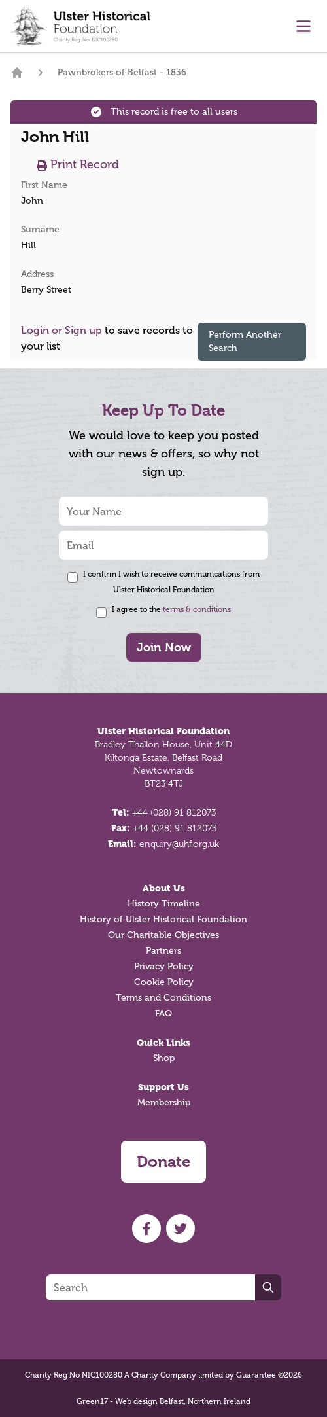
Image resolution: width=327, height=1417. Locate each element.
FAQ (163, 1013)
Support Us (163, 1087)
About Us (164, 888)
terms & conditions (197, 609)
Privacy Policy (164, 966)
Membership (163, 1102)
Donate (163, 1162)
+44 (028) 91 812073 (174, 812)
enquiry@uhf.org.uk (179, 843)
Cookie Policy (164, 982)
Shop (164, 1058)
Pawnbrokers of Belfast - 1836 (122, 72)
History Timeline (164, 903)
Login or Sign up (61, 330)
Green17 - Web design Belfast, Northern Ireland (163, 1401)
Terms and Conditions (163, 997)
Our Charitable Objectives (163, 935)
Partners (163, 950)
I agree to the (171, 609)
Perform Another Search (245, 341)
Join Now (164, 647)
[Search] (150, 1287)
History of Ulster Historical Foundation (163, 919)
